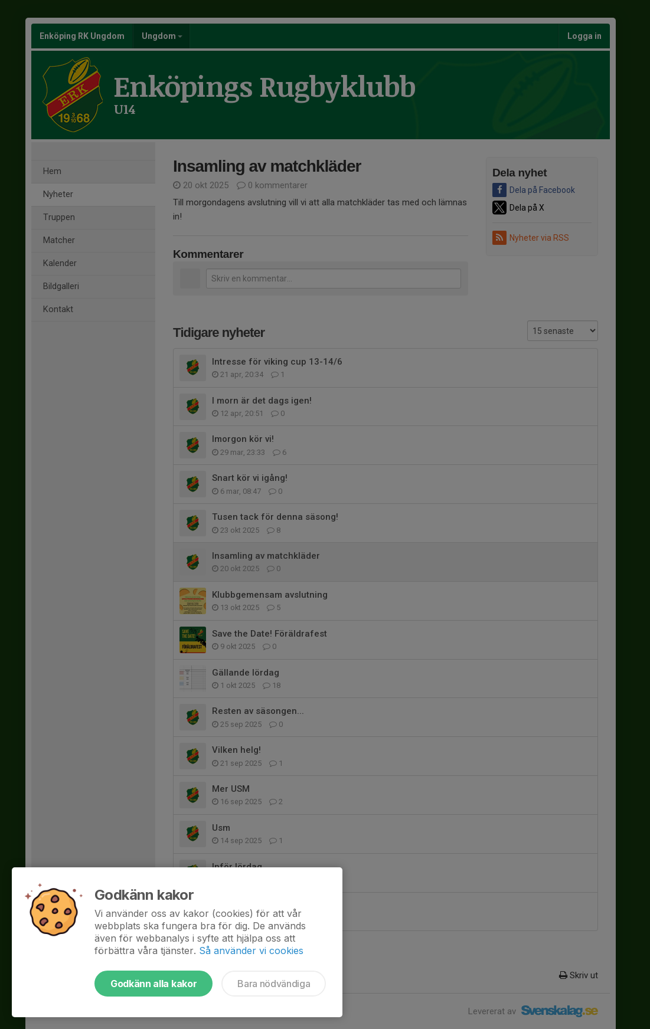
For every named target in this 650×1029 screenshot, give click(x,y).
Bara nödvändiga (273, 983)
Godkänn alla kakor (153, 983)
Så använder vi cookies (251, 950)
